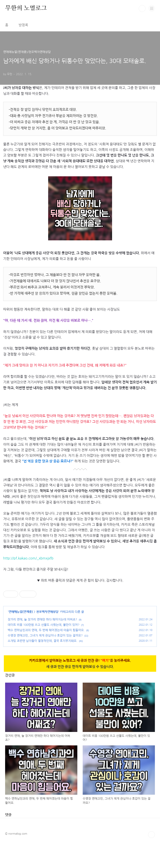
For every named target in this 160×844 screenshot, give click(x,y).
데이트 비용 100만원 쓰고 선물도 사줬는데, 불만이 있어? (43, 624)
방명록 (23, 25)
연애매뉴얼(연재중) (21, 611)
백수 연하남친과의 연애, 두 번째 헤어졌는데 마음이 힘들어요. (46, 630)
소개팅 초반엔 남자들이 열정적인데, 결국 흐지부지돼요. (42, 640)
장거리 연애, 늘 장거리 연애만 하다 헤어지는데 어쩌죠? (42, 619)
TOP (151, 834)
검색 (142, 8)
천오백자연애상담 (47, 611)
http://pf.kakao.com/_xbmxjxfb (28, 558)
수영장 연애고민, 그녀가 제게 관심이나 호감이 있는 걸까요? (45, 635)
